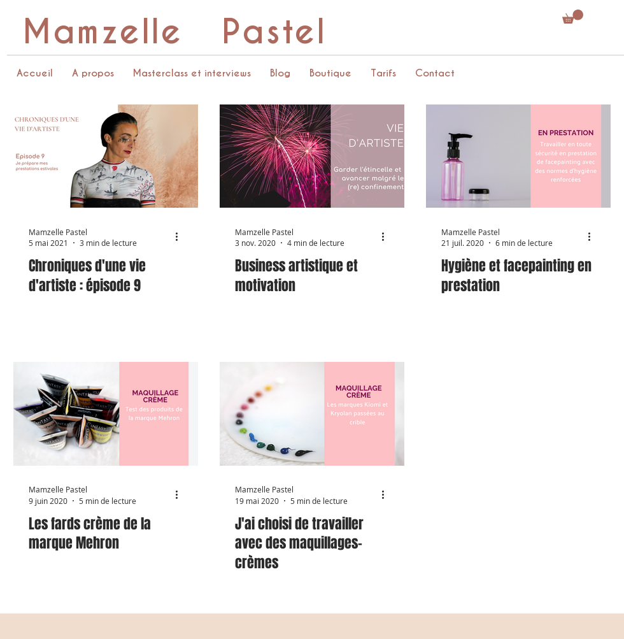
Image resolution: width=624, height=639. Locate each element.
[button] (572, 17)
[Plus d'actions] (180, 237)
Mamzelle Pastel (174, 32)
